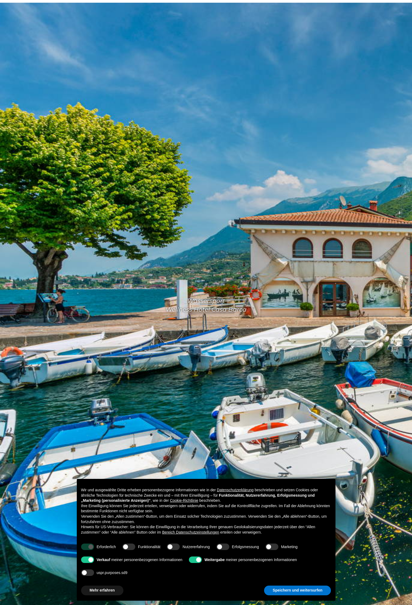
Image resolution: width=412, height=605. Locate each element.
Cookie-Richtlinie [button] (184, 500)
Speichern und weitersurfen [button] (297, 590)
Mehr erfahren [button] (102, 590)
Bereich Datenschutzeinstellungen (190, 532)
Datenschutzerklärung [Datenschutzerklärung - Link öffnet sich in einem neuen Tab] (235, 490)
